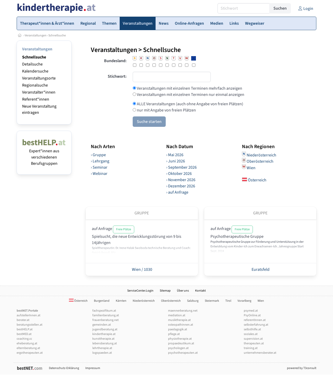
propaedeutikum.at (181, 343)
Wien (251, 167)
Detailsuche (32, 64)
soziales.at (251, 334)
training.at (251, 348)
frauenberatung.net (105, 320)
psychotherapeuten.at (183, 353)
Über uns (183, 290)
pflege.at (174, 334)
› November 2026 (180, 180)
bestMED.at (24, 334)
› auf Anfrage (177, 192)
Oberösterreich (260, 161)
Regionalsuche (35, 85)
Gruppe (142, 213)
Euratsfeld (260, 269)
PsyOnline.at (252, 315)
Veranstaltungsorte (39, 78)
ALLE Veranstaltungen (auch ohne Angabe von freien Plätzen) (189, 104)
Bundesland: (115, 61)
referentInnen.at (255, 320)
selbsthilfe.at (252, 329)
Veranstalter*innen (38, 92)
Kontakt (200, 290)
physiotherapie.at (180, 339)
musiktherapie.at (179, 320)
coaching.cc (24, 339)
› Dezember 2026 (180, 186)
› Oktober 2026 (179, 173)
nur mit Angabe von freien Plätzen (166, 110)
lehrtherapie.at (102, 348)
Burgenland (102, 301)
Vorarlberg (244, 301)
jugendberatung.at (104, 329)
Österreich (254, 180)
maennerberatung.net (182, 310)
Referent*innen (35, 99)
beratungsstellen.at (29, 325)
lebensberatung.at (104, 343)
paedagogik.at (177, 329)
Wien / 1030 (141, 269)
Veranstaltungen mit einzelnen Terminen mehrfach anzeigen (189, 88)
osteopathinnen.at (180, 325)
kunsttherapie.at (103, 339)
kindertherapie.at (104, 334)
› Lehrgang (100, 161)
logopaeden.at (102, 353)
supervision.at (253, 339)
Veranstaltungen (36, 35)
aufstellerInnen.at (28, 315)
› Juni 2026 (175, 161)
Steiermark (212, 301)
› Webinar (99, 173)
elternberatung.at (28, 348)
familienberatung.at (105, 315)
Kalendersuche (35, 71)
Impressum (92, 368)
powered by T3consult (301, 368)
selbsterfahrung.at (256, 325)
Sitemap (165, 290)
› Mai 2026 (174, 155)
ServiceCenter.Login (140, 290)
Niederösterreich (261, 155)
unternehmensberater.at (260, 353)
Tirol (228, 301)
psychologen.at (178, 348)
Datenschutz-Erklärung (64, 368)
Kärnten (121, 301)
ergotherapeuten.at (30, 353)
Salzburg (192, 301)
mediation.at (176, 315)
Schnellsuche (57, 35)
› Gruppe (98, 155)
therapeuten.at (254, 343)
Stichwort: (117, 76)
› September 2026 (181, 167)
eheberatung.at (27, 343)
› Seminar (99, 167)
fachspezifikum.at (104, 310)
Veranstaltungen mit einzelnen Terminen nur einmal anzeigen (190, 94)
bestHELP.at (25, 329)
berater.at (23, 320)
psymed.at (251, 310)
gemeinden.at (101, 325)
